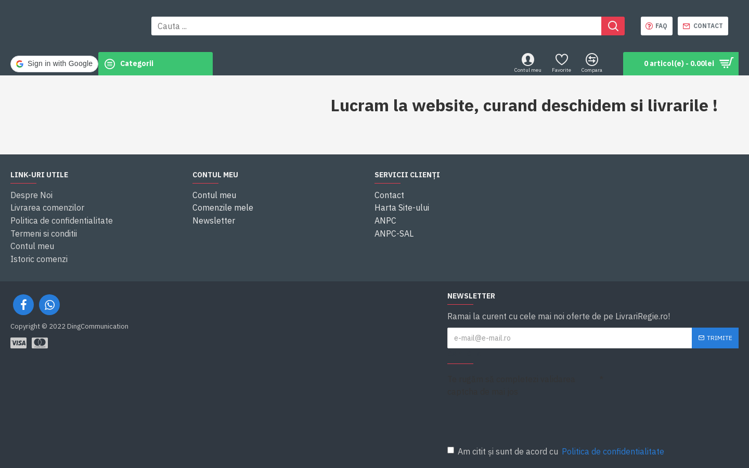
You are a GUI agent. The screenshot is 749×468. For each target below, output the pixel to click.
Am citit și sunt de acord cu (556, 451)
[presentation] (520, 419)
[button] (465, 64)
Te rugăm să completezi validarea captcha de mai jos (511, 385)
